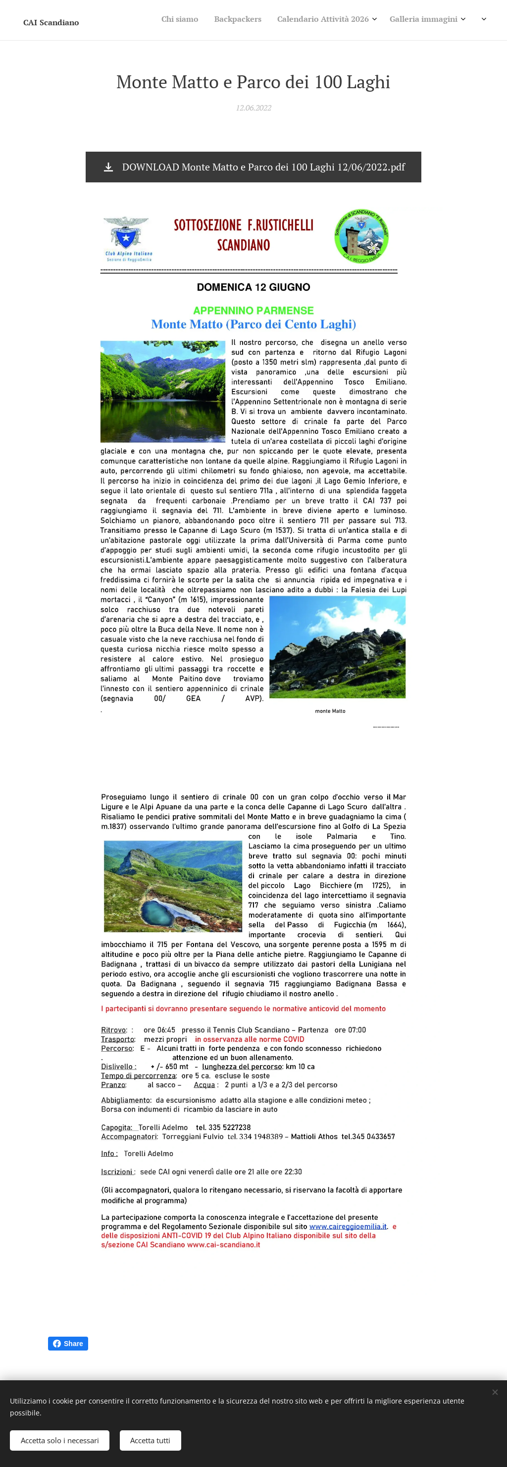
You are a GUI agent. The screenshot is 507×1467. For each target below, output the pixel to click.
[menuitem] (376, 20)
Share (68, 1344)
